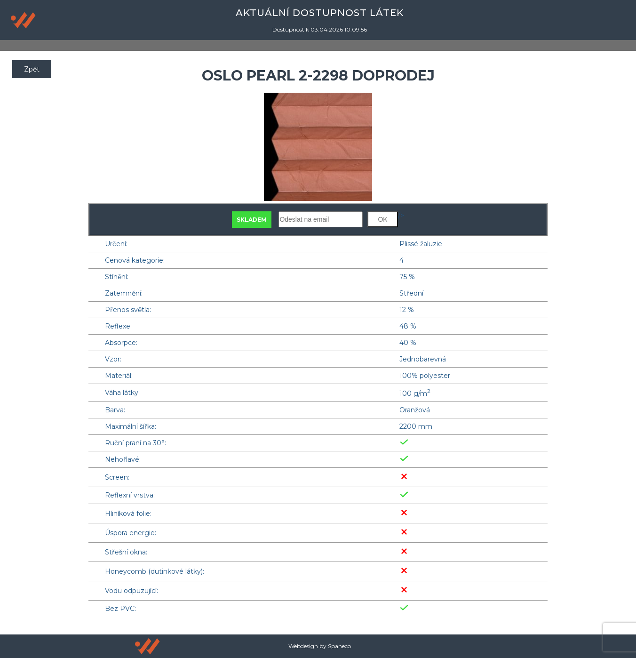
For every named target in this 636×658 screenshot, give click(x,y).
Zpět (32, 69)
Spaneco (339, 646)
